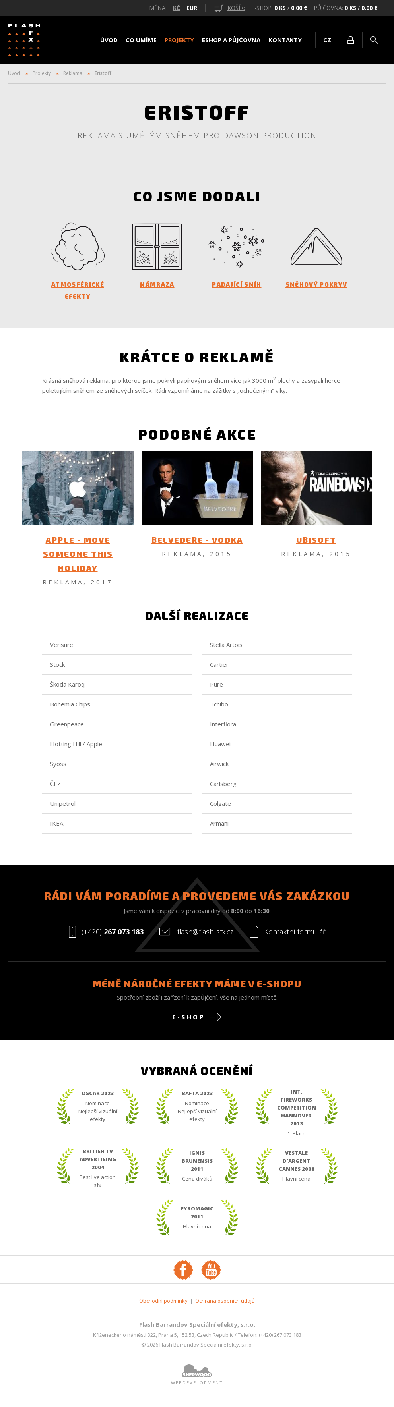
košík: (229, 8)
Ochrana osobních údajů (225, 1306)
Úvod (109, 40)
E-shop (188, 1023)
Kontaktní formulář (295, 937)
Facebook (183, 1275)
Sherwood (197, 1375)
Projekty (179, 40)
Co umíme (141, 40)
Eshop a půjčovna (231, 40)
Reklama (72, 73)
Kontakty (285, 40)
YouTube (211, 1275)
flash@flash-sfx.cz (205, 937)
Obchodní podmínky (163, 1306)
